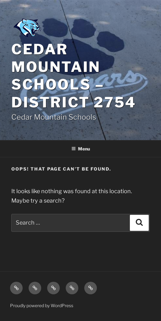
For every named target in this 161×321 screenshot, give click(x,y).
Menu (80, 148)
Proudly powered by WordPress (41, 305)
